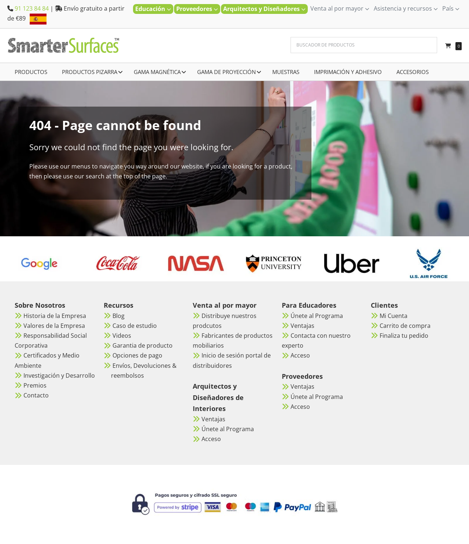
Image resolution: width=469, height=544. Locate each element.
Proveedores (197, 9)
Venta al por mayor (339, 8)
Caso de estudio (134, 326)
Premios (35, 385)
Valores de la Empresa (54, 326)
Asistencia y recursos (406, 8)
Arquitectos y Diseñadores (264, 9)
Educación (153, 9)
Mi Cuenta (393, 316)
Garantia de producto (142, 345)
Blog (118, 316)
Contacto (36, 395)
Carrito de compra (405, 326)
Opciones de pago (137, 355)
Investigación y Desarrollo (59, 375)
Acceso (211, 439)
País (450, 8)
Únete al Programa (228, 429)
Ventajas (213, 419)
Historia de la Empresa (54, 316)
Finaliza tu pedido (404, 336)
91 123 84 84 (32, 8)
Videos (121, 336)
